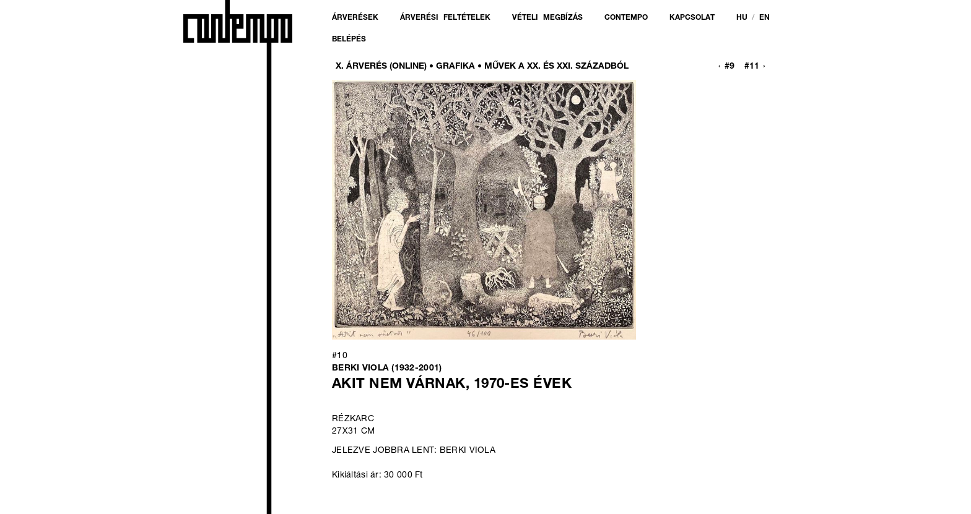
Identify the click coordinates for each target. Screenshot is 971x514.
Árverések (355, 18)
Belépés (349, 39)
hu (741, 18)
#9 (729, 66)
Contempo (626, 18)
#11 (751, 66)
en (764, 18)
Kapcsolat (692, 18)
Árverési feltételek (445, 18)
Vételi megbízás (547, 18)
